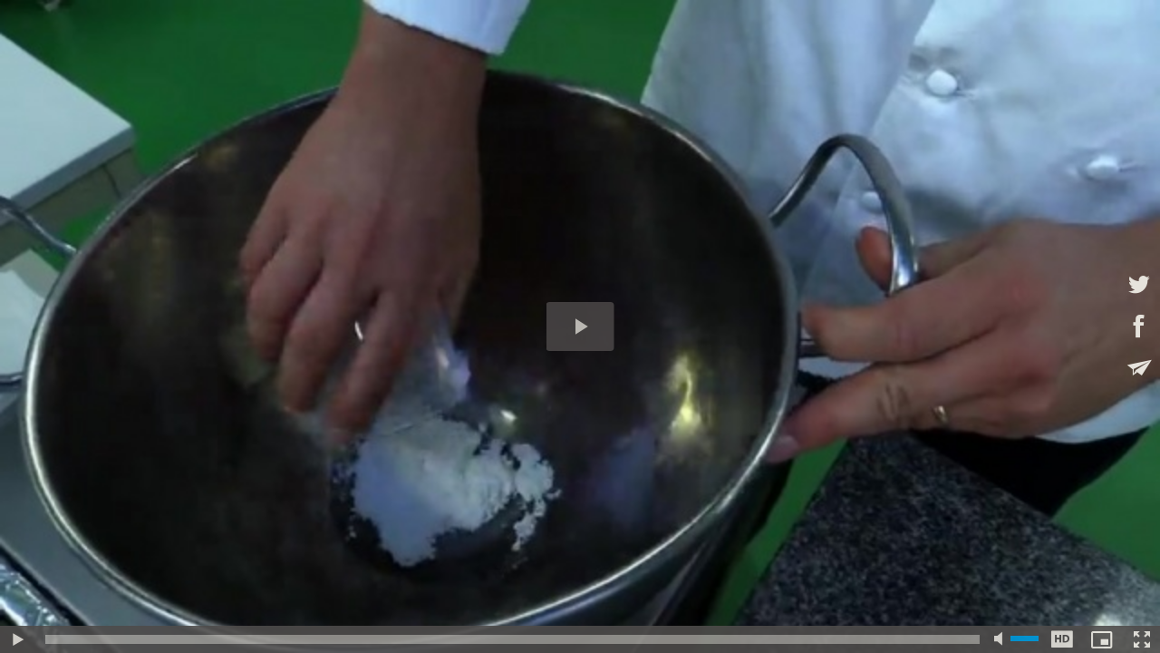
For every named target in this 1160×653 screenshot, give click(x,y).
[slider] (512, 639)
